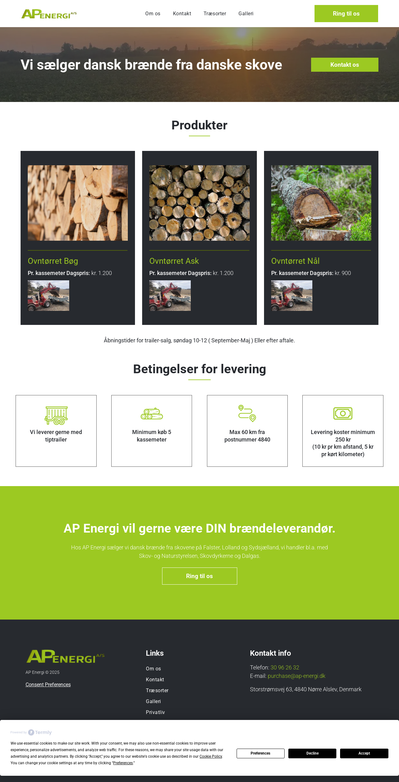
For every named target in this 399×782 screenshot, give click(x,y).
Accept (364, 753)
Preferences (260, 753)
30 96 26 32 (285, 667)
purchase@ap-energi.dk (296, 676)
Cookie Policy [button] (211, 756)
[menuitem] (152, 13)
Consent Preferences (48, 685)
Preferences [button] (123, 763)
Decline (312, 753)
